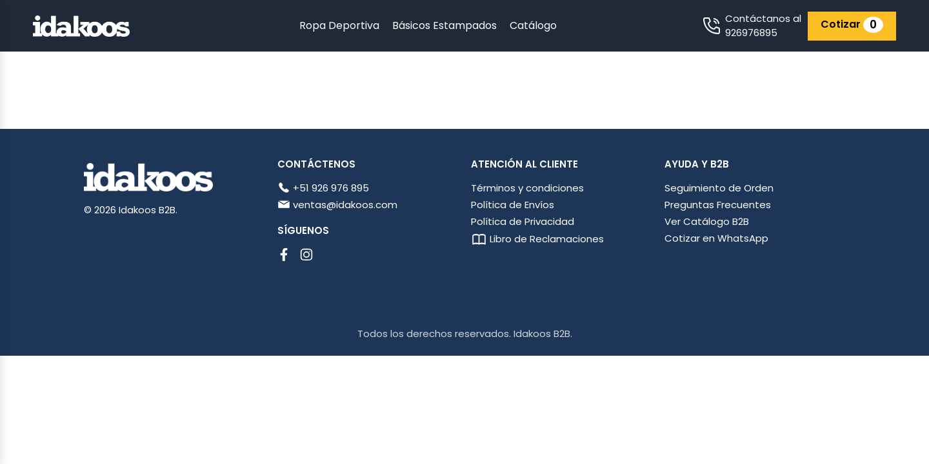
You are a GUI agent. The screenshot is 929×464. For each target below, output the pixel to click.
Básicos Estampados (444, 25)
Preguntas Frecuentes (717, 204)
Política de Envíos (512, 204)
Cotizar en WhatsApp (716, 238)
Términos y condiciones (527, 188)
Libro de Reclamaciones (537, 239)
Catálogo (533, 25)
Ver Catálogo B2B (706, 221)
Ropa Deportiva (339, 25)
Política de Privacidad (522, 221)
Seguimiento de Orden (719, 188)
